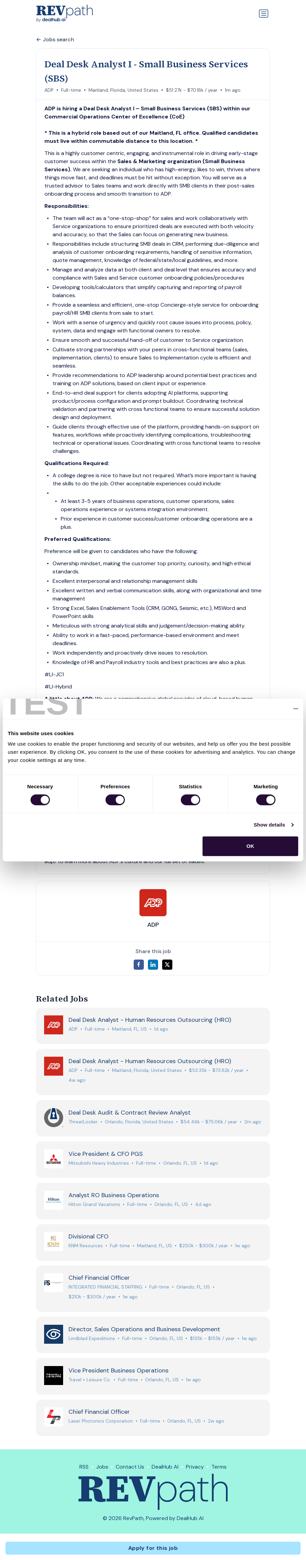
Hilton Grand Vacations (94, 1206)
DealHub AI (165, 1469)
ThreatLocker (83, 1122)
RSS (84, 1469)
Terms (219, 1469)
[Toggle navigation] (263, 13)
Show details (269, 825)
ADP (49, 90)
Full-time (71, 90)
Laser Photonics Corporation (101, 1424)
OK (250, 846)
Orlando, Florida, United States (139, 1122)
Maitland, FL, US (129, 1029)
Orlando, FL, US (180, 1164)
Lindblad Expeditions (92, 1340)
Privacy (195, 1469)
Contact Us (130, 1469)
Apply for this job (153, 1548)
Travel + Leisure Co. (90, 1382)
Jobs (102, 1469)
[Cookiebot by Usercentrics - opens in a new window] (268, 709)
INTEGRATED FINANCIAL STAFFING (105, 1289)
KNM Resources (86, 1247)
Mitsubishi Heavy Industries (99, 1164)
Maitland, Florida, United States (123, 90)
